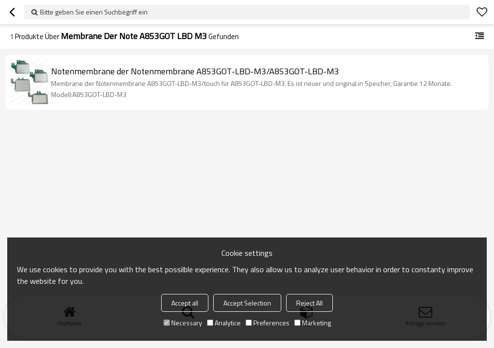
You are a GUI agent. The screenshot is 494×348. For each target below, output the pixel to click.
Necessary (183, 323)
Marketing (312, 323)
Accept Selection (247, 303)
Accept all (184, 303)
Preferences (267, 323)
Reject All (309, 303)
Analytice (224, 323)
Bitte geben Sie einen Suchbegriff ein (94, 12)
